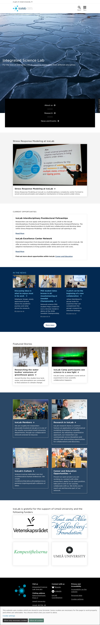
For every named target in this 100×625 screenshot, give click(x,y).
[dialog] (50, 615)
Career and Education (64, 256)
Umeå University (25, 2)
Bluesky (58, 587)
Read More (20, 233)
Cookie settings (77, 599)
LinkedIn (58, 591)
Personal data (76, 595)
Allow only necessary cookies (15, 620)
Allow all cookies (36, 620)
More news (50, 325)
